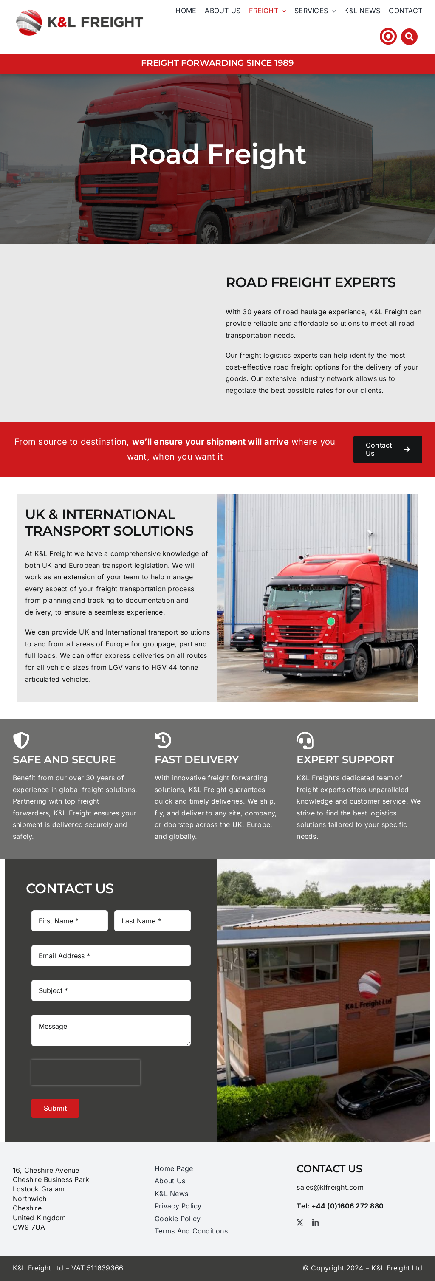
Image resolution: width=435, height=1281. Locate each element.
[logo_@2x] (80, 8)
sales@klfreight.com (330, 1187)
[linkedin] (315, 1222)
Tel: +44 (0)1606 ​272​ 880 (327, 36)
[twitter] (300, 1222)
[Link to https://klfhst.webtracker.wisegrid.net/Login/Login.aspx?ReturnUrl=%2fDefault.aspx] (388, 36)
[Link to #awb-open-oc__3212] (409, 36)
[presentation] (85, 1072)
